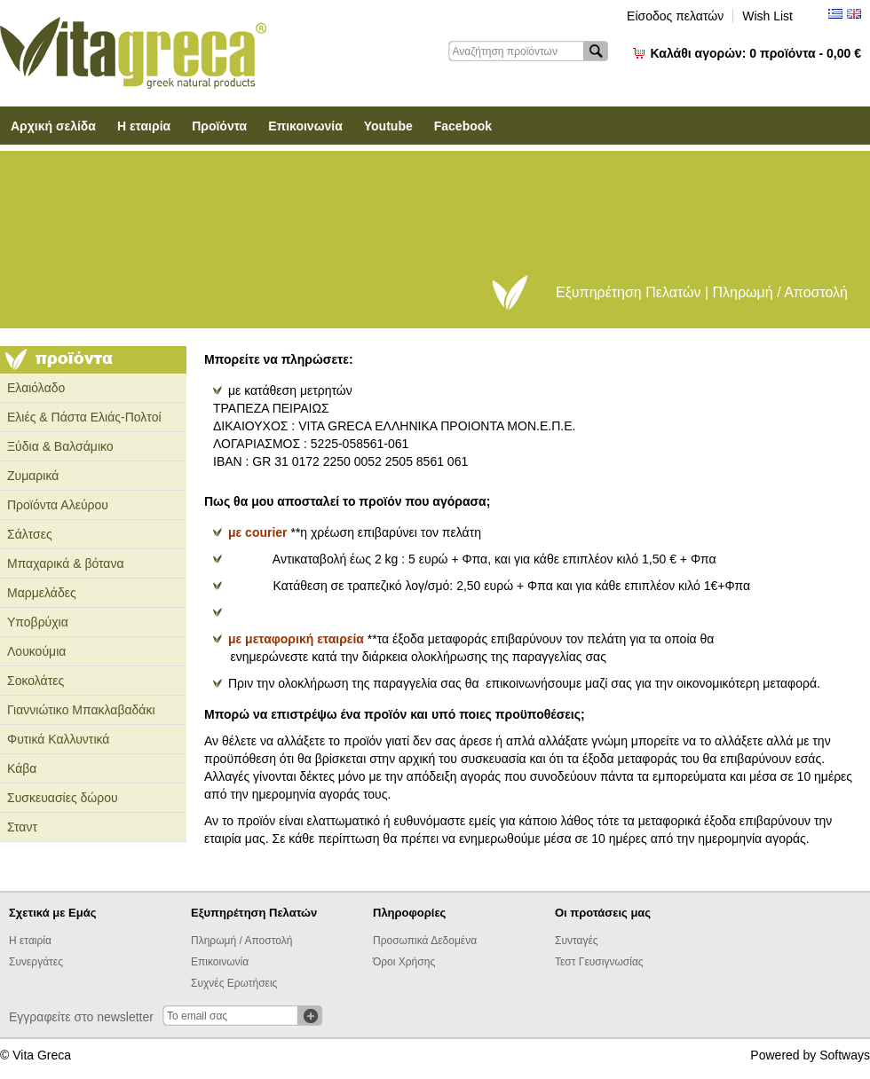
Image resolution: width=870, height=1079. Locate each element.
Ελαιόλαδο (36, 388)
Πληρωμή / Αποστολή (241, 940)
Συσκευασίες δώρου (62, 798)
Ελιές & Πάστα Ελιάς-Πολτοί (84, 417)
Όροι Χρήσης (404, 962)
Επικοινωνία (305, 126)
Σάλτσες (29, 534)
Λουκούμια (36, 651)
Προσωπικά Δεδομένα (425, 940)
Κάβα (21, 768)
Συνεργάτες (36, 962)
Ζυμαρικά (33, 476)
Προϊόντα (219, 126)
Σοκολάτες (35, 680)
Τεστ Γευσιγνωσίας (599, 962)
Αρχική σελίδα (53, 126)
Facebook (463, 126)
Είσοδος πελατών (675, 16)
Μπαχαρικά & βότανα (65, 563)
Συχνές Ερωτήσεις (234, 983)
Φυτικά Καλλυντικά (58, 739)
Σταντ (22, 827)
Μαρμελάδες (41, 593)
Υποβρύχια (37, 622)
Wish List (767, 16)
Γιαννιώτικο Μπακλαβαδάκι (81, 710)
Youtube (388, 126)
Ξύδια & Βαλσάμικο (60, 446)
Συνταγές (576, 940)
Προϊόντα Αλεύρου (57, 505)
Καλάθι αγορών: (756, 53)
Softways (844, 1055)
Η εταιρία (143, 126)
